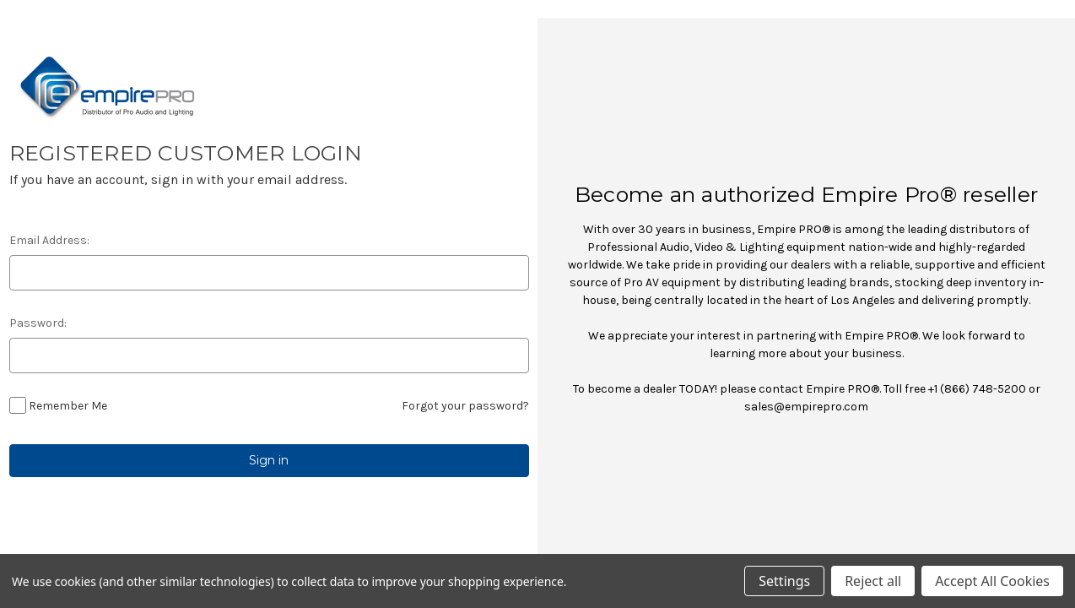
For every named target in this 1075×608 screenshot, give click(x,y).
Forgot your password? (465, 406)
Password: (38, 323)
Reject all (873, 581)
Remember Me (68, 406)
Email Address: (49, 240)
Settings (784, 581)
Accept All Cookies (992, 581)
